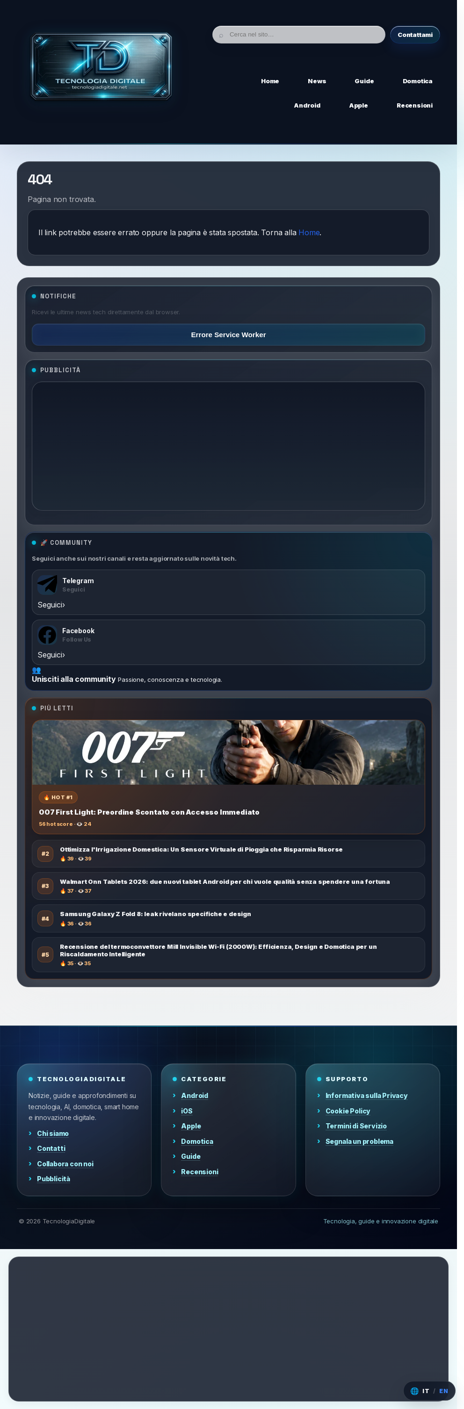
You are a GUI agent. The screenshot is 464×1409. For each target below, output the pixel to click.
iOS (186, 1111)
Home (308, 232)
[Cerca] (298, 34)
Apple (191, 1126)
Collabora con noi (65, 1164)
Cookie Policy (348, 1111)
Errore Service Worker (228, 335)
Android (194, 1095)
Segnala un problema (359, 1141)
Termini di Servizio (356, 1126)
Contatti (51, 1148)
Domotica (197, 1141)
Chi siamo (53, 1133)
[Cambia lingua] (429, 1391)
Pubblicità (53, 1179)
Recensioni (199, 1172)
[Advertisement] (229, 446)
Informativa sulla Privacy (367, 1095)
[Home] (101, 69)
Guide (190, 1156)
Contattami (415, 34)
